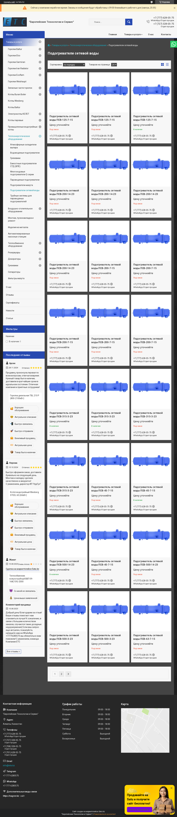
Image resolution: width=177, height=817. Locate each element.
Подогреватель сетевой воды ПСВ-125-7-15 (64, 118)
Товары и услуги (132, 34)
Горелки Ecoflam (16, 75)
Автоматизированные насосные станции (19, 235)
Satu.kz (102, 811)
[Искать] (128, 22)
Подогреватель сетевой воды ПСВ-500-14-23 (64, 563)
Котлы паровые (15, 120)
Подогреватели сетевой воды (24, 190)
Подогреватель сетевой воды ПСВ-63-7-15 (148, 637)
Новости (10, 310)
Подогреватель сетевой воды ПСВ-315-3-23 (64, 414)
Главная (113, 34)
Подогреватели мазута (21, 185)
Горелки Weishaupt (17, 81)
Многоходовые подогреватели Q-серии (22, 173)
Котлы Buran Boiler (17, 94)
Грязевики (15, 158)
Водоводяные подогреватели (25, 153)
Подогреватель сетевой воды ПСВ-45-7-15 (106, 488)
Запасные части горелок (20, 88)
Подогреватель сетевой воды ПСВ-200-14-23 (64, 192)
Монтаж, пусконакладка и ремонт (20, 219)
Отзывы (10, 295)
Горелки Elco (14, 55)
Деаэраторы (14, 259)
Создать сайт (9, 2)
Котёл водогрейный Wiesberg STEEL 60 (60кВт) (24, 493)
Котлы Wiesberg (15, 101)
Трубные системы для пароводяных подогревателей (21, 198)
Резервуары (14, 252)
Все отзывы (12, 651)
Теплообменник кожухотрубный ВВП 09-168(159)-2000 (21, 579)
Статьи (9, 318)
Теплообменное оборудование (16, 244)
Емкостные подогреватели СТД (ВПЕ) (23, 165)
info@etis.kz (9, 765)
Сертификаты (12, 303)
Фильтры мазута (16, 278)
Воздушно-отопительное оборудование (20, 210)
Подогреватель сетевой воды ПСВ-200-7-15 (106, 266)
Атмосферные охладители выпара (23, 146)
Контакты (166, 34)
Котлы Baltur (14, 107)
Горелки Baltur (15, 49)
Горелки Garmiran (16, 62)
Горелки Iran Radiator (18, 68)
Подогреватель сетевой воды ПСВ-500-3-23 (64, 637)
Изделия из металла (18, 227)
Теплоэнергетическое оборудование (88, 45)
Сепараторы (14, 272)
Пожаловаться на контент (105, 814)
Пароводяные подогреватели (24, 180)
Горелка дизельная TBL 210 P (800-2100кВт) (24, 397)
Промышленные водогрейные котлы (23, 128)
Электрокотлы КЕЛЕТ (18, 114)
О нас (151, 34)
